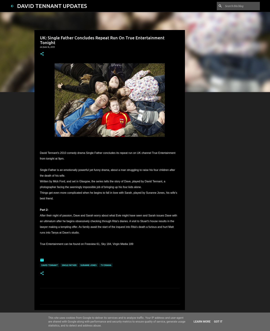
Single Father (69, 265)
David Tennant (49, 265)
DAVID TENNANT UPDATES (52, 6)
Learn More (202, 321)
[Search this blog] (242, 6)
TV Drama (106, 265)
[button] (42, 54)
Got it (218, 321)
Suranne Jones (88, 265)
